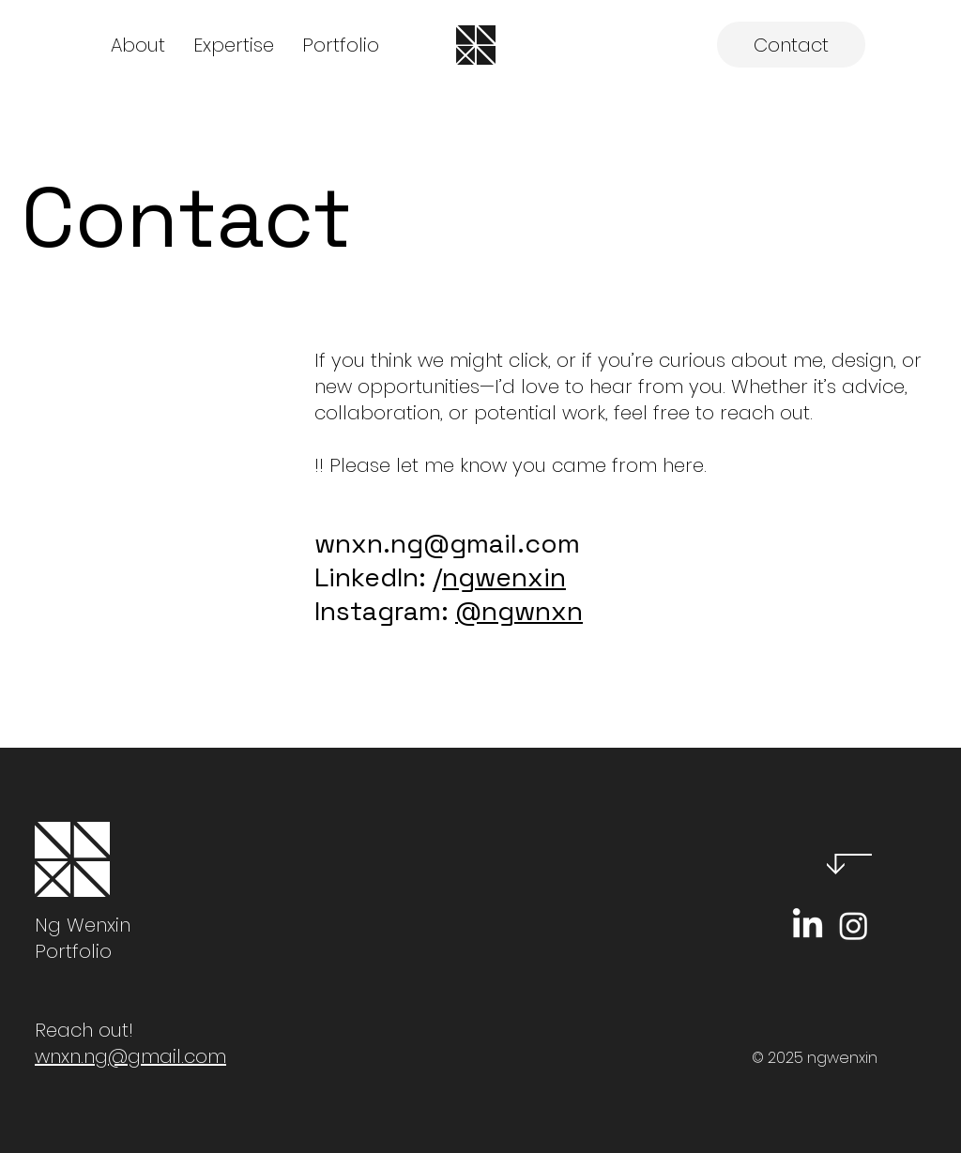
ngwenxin (504, 577)
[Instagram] (853, 925)
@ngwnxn (519, 611)
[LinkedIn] (807, 925)
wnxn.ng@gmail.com (447, 543)
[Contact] (791, 45)
